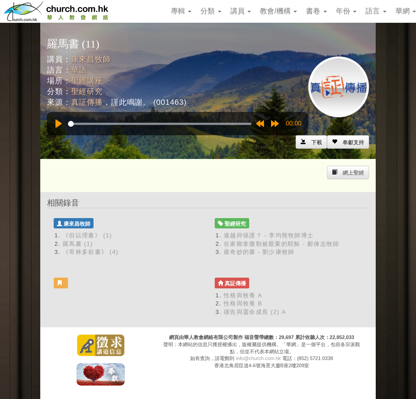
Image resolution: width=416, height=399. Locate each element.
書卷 (316, 11)
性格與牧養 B (243, 303)
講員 (240, 11)
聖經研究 (87, 91)
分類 (210, 11)
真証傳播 (87, 102)
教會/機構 (278, 11)
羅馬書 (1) (78, 243)
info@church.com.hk (258, 358)
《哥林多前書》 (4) (91, 252)
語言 (375, 11)
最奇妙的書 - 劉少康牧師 (259, 252)
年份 (346, 11)
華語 (79, 70)
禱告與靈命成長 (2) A (255, 312)
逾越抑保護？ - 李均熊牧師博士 (269, 235)
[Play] (58, 123)
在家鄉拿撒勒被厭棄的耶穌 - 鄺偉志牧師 (282, 243)
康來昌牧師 (91, 59)
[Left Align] (348, 142)
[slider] (159, 124)
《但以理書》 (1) (87, 235)
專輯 (181, 11)
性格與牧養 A (243, 295)
